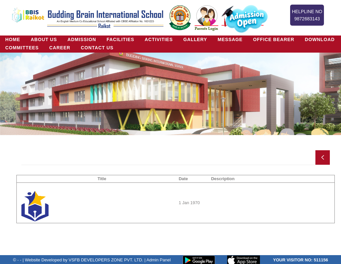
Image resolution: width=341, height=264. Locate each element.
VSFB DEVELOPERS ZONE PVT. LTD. (106, 259)
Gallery (195, 39)
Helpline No (307, 15)
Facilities (120, 39)
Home (12, 39)
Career (59, 47)
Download (320, 39)
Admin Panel (158, 259)
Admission (82, 39)
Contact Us (97, 47)
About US (44, 39)
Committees (22, 47)
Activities (159, 39)
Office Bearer (274, 39)
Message (230, 39)
